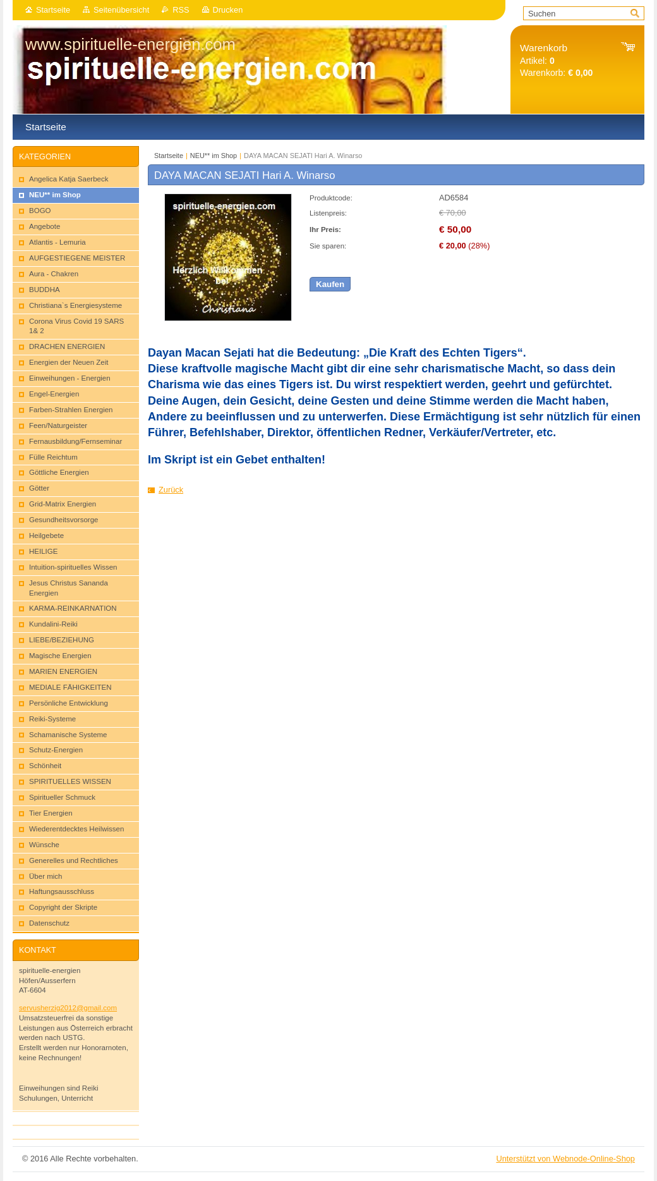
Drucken (228, 10)
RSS (180, 10)
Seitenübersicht (121, 10)
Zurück (171, 489)
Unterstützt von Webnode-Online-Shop (565, 1158)
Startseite (53, 10)
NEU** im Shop (213, 155)
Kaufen (330, 284)
